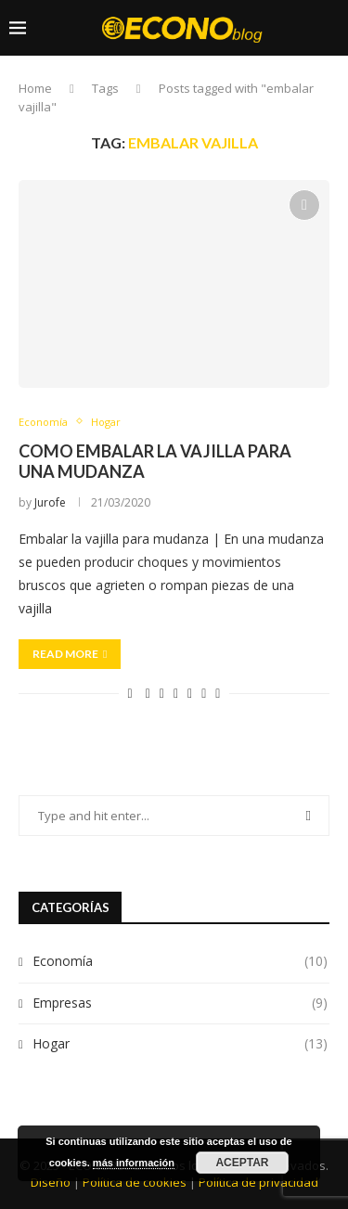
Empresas (180, 1003)
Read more (69, 654)
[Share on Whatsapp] (203, 692)
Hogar (180, 1044)
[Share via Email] (217, 692)
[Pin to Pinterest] (176, 692)
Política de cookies (135, 1182)
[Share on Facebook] (148, 692)
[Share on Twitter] (162, 692)
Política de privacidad (258, 1182)
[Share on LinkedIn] (189, 692)
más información (133, 1162)
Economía (180, 961)
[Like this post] (130, 692)
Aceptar (241, 1162)
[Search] (329, 99)
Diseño (51, 1182)
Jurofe (50, 502)
